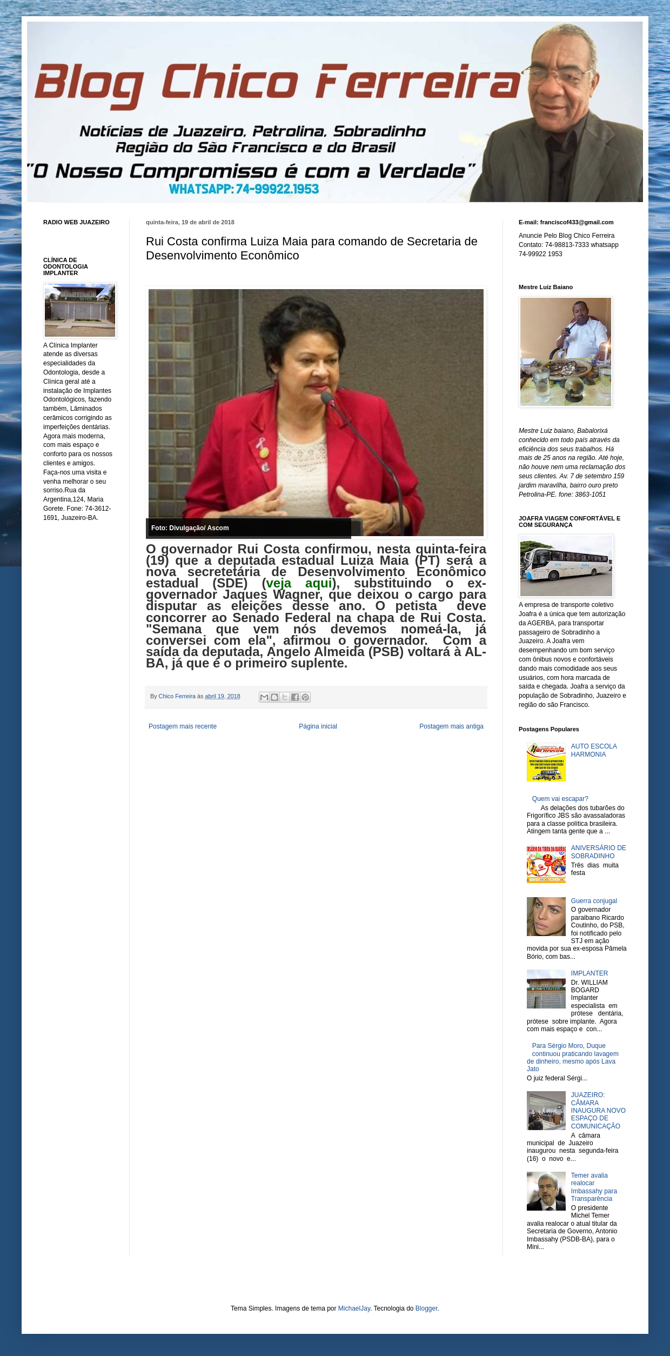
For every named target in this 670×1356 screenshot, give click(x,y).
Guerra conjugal (594, 901)
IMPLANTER (589, 973)
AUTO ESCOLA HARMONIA (594, 750)
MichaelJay (354, 1308)
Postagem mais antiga (451, 726)
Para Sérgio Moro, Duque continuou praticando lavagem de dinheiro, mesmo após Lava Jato (573, 1057)
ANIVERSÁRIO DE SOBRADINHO (598, 851)
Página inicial (318, 726)
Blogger (427, 1308)
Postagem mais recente (183, 726)
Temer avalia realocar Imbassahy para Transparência (594, 1187)
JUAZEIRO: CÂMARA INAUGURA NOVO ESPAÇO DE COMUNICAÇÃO (598, 1110)
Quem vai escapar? (560, 799)
